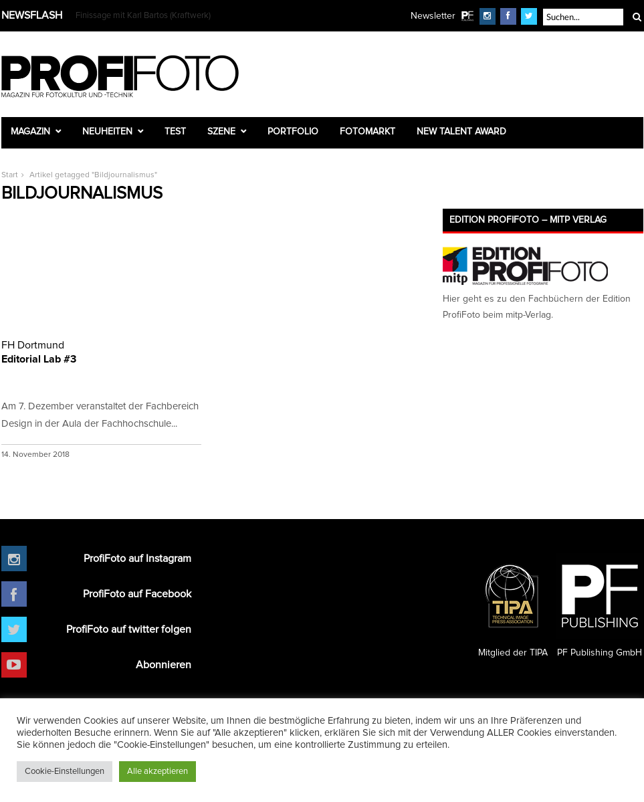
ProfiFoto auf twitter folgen (128, 629)
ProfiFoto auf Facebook (137, 594)
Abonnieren (163, 665)
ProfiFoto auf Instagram (137, 558)
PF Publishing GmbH (599, 605)
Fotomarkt (367, 131)
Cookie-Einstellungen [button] (64, 771)
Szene (221, 131)
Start (9, 175)
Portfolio (292, 131)
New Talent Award (461, 131)
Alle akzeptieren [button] (157, 771)
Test (175, 131)
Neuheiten (107, 131)
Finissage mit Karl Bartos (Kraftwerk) (143, 15)
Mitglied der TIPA (512, 605)
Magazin (30, 131)
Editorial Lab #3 (101, 351)
